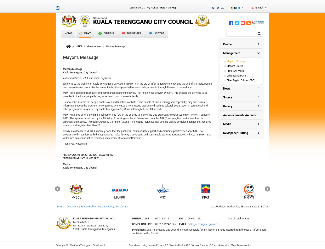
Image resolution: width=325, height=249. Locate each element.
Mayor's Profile (235, 66)
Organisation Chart (237, 75)
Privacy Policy (88, 206)
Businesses (131, 33)
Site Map (171, 7)
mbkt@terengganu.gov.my (202, 224)
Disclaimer (122, 206)
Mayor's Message (236, 61)
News (226, 88)
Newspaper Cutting (235, 133)
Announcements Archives (240, 115)
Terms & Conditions (68, 206)
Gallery (227, 106)
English (259, 7)
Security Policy (106, 206)
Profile (227, 44)
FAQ (148, 7)
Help (162, 7)
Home (68, 33)
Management (94, 46)
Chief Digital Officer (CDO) (241, 80)
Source (227, 97)
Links (155, 7)
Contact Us (136, 7)
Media (227, 124)
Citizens (106, 33)
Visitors (156, 33)
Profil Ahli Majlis (236, 70)
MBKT (85, 33)
